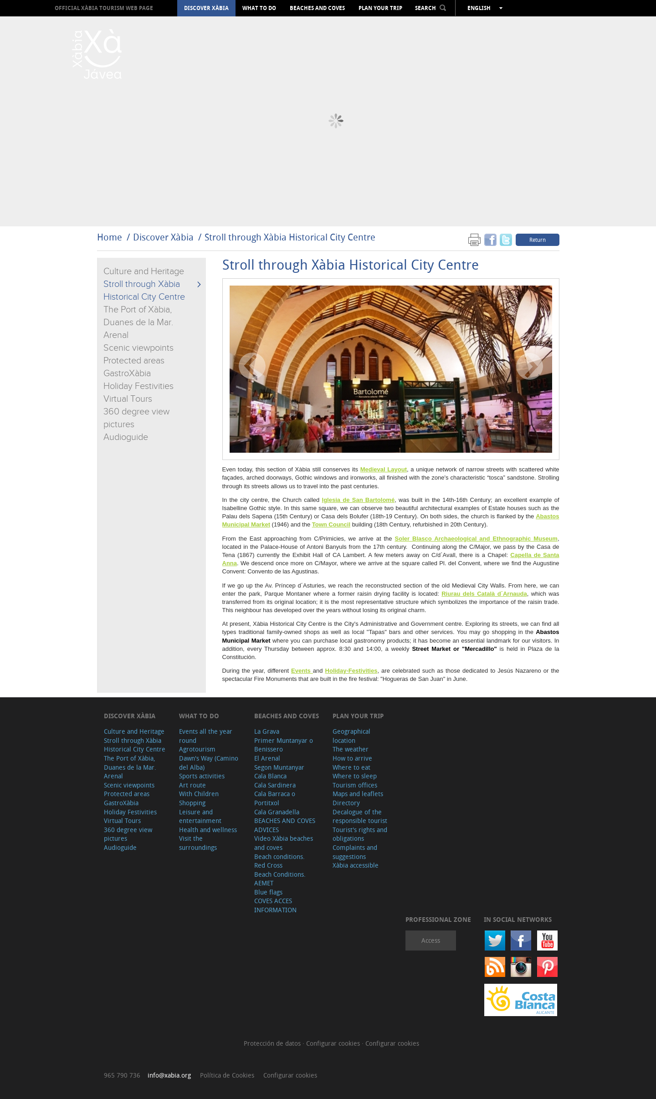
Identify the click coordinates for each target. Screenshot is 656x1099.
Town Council (331, 524)
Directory (346, 802)
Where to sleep (355, 776)
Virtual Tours (127, 399)
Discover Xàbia (206, 8)
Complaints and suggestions (355, 852)
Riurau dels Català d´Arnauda (484, 593)
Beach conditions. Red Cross (279, 861)
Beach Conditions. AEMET (280, 879)
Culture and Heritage (143, 271)
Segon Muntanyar (279, 767)
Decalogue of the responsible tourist (360, 816)
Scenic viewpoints (138, 347)
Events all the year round (205, 736)
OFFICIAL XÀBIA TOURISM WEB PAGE (104, 8)
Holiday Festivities (138, 386)
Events (302, 670)
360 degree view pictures (128, 834)
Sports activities (202, 776)
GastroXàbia (127, 373)
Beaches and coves (317, 8)
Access (430, 940)
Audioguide (125, 437)
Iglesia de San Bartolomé (358, 499)
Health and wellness (208, 829)
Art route (192, 785)
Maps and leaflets (358, 793)
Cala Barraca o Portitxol (274, 798)
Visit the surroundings (198, 843)
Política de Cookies (227, 1075)
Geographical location (351, 736)
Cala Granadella (276, 812)
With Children (199, 793)
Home (109, 237)
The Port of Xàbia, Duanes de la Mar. (130, 763)
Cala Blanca (270, 776)
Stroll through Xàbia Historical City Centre (290, 237)
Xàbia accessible (356, 865)
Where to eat (351, 767)
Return (537, 239)
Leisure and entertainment (200, 816)
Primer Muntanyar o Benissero (283, 745)
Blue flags (268, 892)
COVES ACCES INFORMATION (275, 905)
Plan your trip (380, 8)
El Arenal (267, 758)
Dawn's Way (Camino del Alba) (208, 763)
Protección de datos (273, 1043)
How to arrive (352, 758)
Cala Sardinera (275, 785)
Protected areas (133, 360)
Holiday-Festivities (351, 670)
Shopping (192, 802)
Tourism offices (355, 785)
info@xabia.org (169, 1075)
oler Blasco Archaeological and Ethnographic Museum (478, 538)
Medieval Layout (383, 469)
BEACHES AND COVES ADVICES (284, 825)
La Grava (266, 731)
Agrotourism (197, 749)
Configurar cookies (334, 1043)
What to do (259, 8)
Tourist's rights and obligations (360, 834)
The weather (351, 749)
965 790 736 (122, 1075)
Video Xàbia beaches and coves (283, 843)
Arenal (115, 335)
